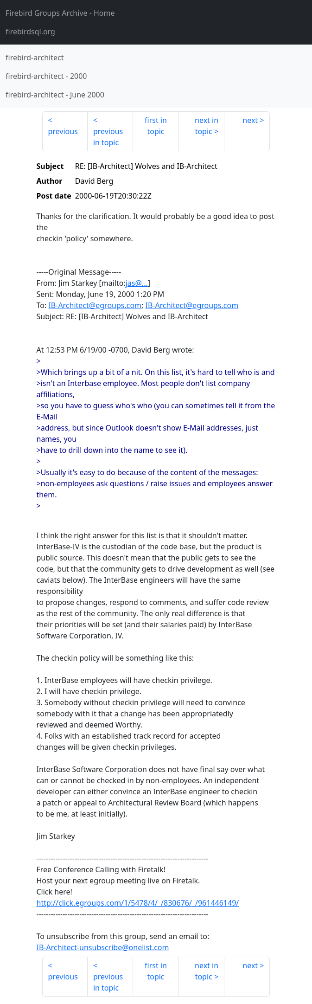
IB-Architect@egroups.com (94, 305)
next (250, 120)
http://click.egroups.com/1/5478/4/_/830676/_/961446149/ (138, 903)
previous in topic (108, 137)
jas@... (137, 283)
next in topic (206, 125)
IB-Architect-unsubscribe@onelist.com (103, 947)
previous (63, 131)
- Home (60, 13)
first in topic (156, 125)
